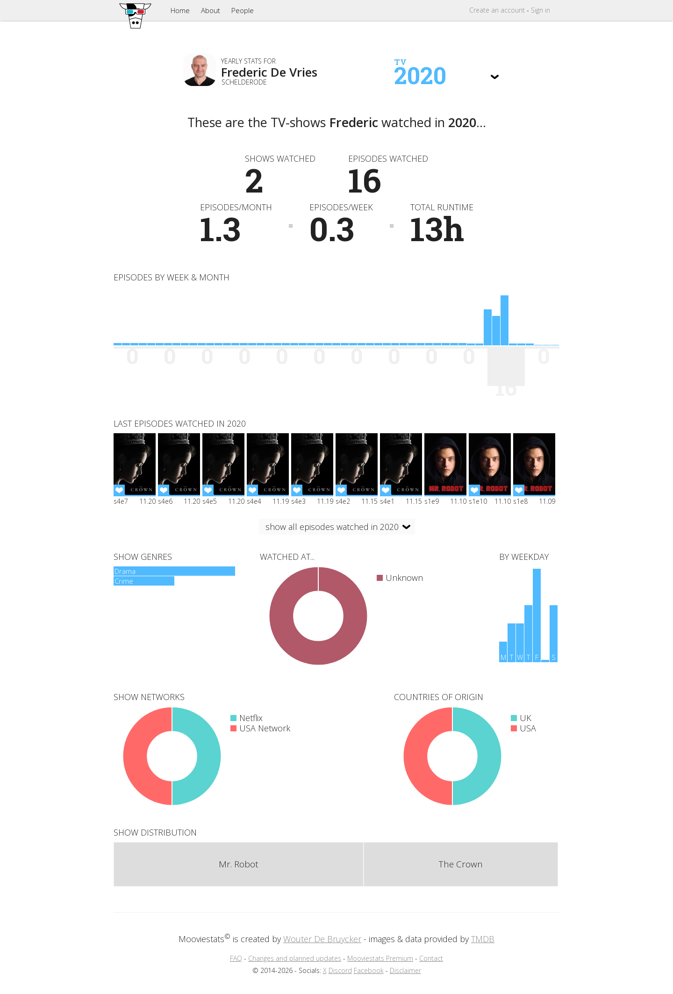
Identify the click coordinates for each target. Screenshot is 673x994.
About (210, 10)
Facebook (369, 970)
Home (180, 10)
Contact (431, 958)
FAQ (236, 958)
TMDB (482, 938)
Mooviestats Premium (380, 958)
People (242, 10)
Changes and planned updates (294, 958)
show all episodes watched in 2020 (332, 526)
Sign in (540, 10)
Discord (340, 970)
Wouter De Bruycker (322, 938)
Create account (497, 10)
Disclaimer (405, 970)
